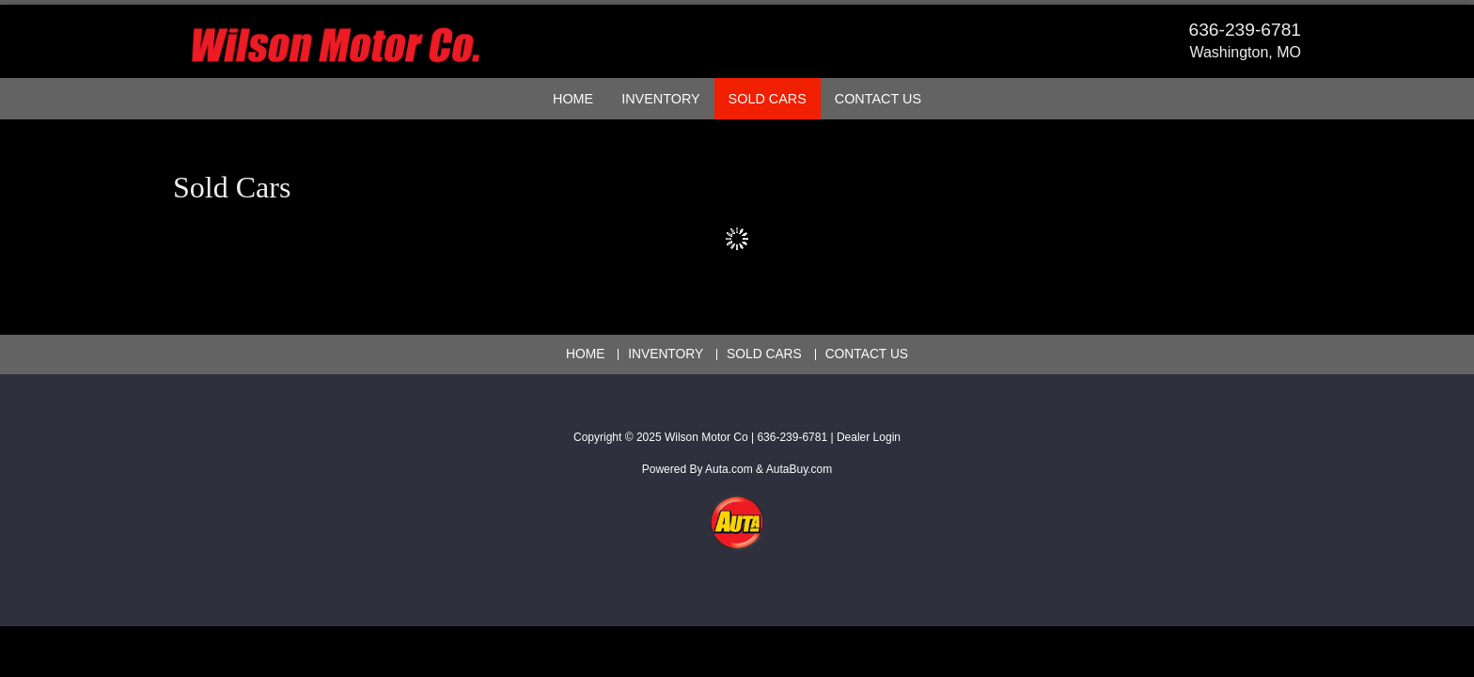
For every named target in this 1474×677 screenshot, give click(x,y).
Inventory (660, 98)
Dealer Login (869, 437)
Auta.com (729, 469)
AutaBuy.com (799, 469)
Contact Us (878, 98)
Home (573, 98)
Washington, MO (1245, 52)
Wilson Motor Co (706, 437)
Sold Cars (768, 98)
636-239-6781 (1245, 29)
